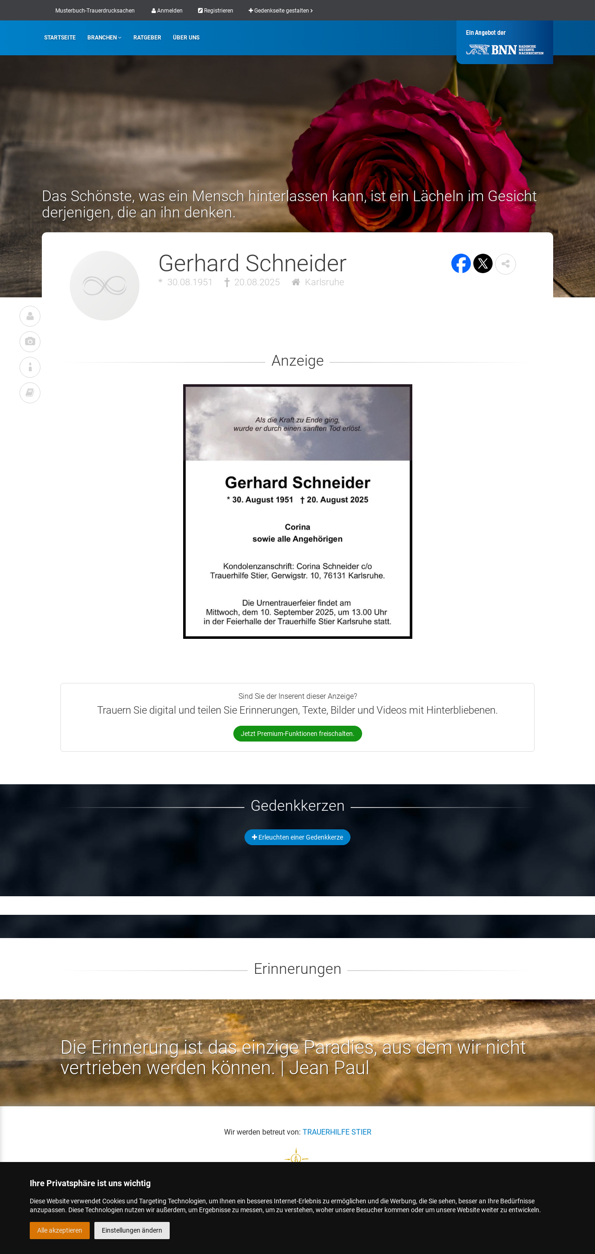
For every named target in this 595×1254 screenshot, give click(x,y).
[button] (505, 264)
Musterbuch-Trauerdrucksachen (95, 10)
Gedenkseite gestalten (280, 10)
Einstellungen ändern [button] (132, 1230)
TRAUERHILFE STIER (337, 1132)
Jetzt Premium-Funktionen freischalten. (298, 733)
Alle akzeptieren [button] (59, 1230)
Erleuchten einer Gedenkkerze (297, 837)
